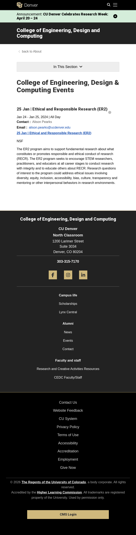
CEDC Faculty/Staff (68, 377)
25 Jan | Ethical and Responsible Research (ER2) (54, 133)
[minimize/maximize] (115, 16)
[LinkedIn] (83, 281)
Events (68, 340)
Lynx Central (68, 312)
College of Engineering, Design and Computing (58, 33)
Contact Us (68, 402)
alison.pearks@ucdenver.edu (49, 127)
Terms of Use (68, 435)
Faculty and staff (68, 360)
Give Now (68, 468)
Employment (68, 459)
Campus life (68, 295)
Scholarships (68, 303)
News (68, 332)
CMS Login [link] (68, 514)
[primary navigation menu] (115, 5)
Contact (67, 349)
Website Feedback (68, 410)
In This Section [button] (68, 67)
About (37, 51)
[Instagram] (68, 281)
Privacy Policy (68, 427)
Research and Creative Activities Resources (68, 369)
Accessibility (68, 443)
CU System (68, 419)
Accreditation (68, 451)
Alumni (68, 323)
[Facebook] (53, 281)
